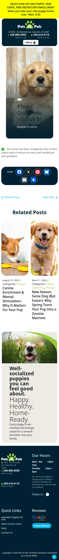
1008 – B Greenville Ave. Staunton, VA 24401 (28, 32)
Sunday (36, 468)
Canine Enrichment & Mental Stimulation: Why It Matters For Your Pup (14, 299)
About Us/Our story (11, 523)
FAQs (3, 528)
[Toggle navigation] (30, 42)
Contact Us (6, 532)
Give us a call (20, 37)
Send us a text (43, 37)
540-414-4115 (40, 36)
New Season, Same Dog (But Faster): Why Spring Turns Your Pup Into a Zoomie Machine (44, 305)
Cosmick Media (30, 555)
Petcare (21, 284)
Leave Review (41, 525)
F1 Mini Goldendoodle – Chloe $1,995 (15, 197)
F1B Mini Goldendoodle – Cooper (44, 197)
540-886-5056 (17, 36)
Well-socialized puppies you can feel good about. (21, 381)
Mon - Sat (37, 461)
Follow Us (37, 494)
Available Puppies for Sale (12, 518)
